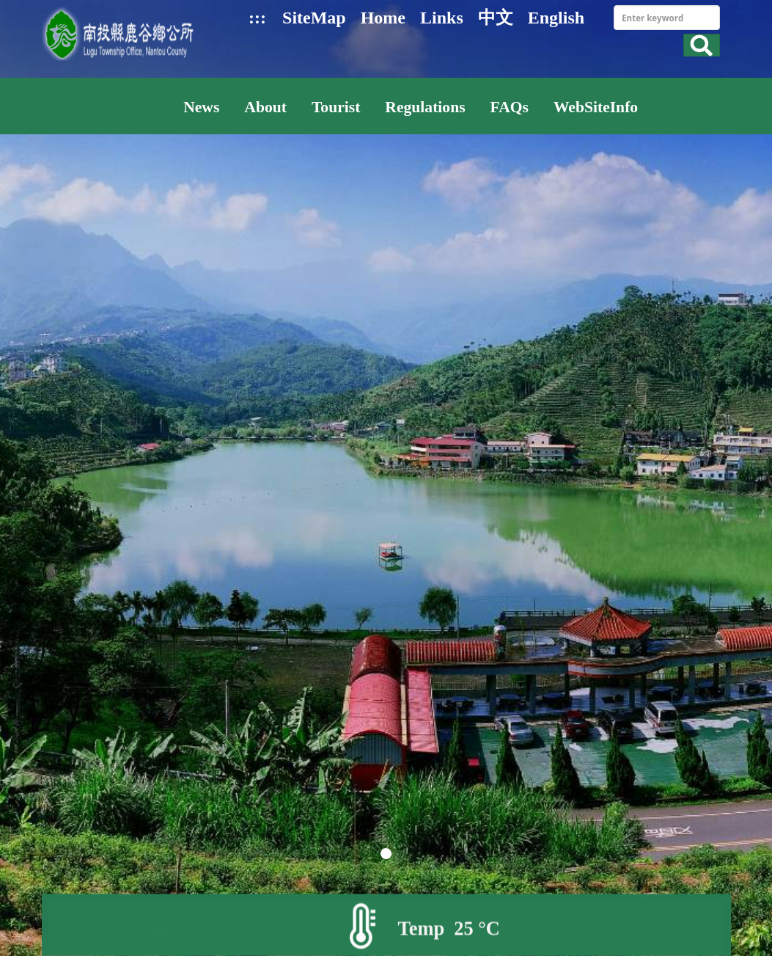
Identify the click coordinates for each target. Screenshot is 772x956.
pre (51, 456)
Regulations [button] (425, 107)
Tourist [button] (336, 107)
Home (383, 17)
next (720, 456)
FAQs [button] (509, 107)
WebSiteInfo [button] (596, 107)
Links (441, 17)
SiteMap (314, 17)
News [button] (201, 107)
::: (257, 17)
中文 (495, 17)
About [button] (265, 107)
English (556, 17)
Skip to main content (7, 7)
